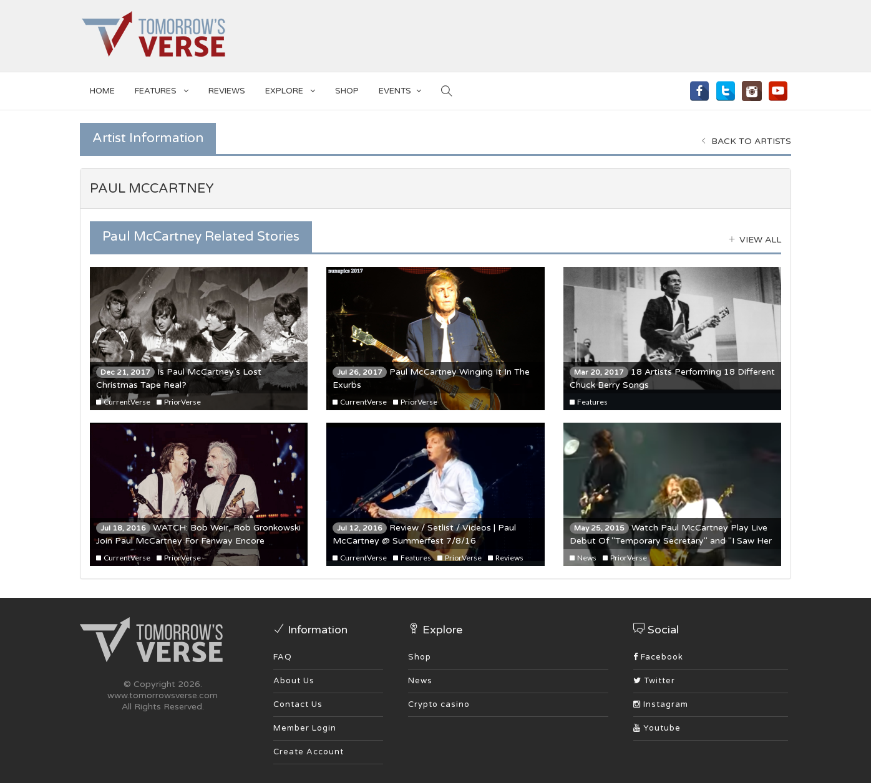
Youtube (657, 728)
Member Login (304, 728)
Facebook (658, 657)
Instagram (660, 704)
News (583, 557)
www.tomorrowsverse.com (162, 695)
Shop (419, 657)
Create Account (308, 752)
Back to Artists (746, 141)
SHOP (347, 91)
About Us (293, 681)
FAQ (282, 657)
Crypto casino (439, 704)
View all (755, 239)
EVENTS (400, 89)
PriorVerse (179, 401)
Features (161, 89)
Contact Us (298, 704)
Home (102, 91)
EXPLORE (290, 89)
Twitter (654, 681)
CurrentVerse (123, 401)
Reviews (226, 91)
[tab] (435, 189)
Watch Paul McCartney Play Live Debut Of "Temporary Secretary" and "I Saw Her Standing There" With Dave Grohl (671, 540)
